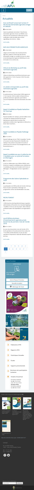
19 (18, 246)
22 (5, 249)
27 (23, 249)
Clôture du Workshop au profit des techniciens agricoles (14, 68)
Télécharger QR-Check (17, 287)
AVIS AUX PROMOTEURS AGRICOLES (15, 47)
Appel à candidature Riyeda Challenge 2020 (15, 132)
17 (11, 246)
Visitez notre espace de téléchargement (12, 395)
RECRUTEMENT (8, 197)
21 (25, 246)
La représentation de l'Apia (6, 433)
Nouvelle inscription (17, 283)
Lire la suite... (6, 42)
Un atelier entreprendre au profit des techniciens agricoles (15, 87)
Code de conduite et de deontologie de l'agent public (6, 411)
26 (20, 249)
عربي (29, 10)
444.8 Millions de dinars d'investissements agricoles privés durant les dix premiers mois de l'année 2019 (16, 221)
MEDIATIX (19, 488)
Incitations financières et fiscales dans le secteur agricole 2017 (16, 412)
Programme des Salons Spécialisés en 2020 (16, 179)
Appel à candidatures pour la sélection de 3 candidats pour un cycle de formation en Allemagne (17, 156)
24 (13, 249)
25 (16, 249)
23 (9, 249)
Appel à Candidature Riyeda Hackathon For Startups (16, 110)
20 (22, 246)
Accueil (4, 16)
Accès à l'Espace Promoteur (17, 280)
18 (15, 246)
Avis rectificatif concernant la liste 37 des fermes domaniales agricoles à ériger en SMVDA (17, 24)
